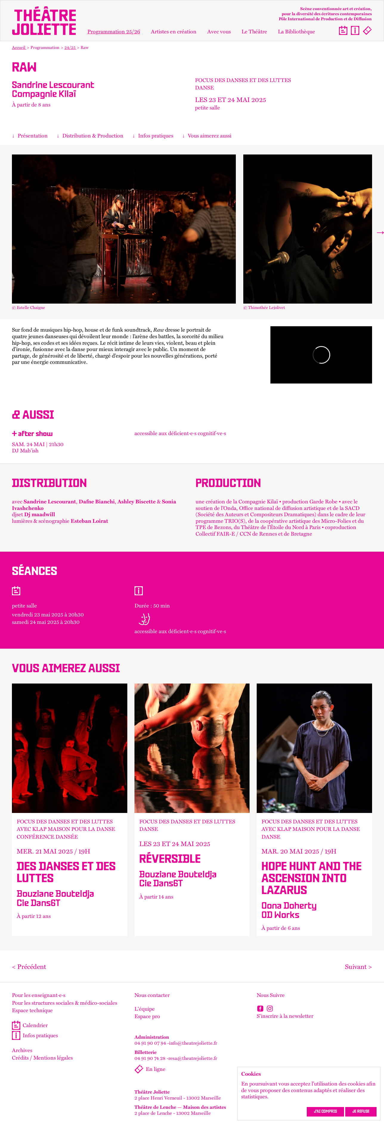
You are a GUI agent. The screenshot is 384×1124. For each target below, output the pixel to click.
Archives (22, 1050)
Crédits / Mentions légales (42, 1058)
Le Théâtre (254, 31)
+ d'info (69, 810)
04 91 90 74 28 (149, 1058)
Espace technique (32, 1010)
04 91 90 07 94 (150, 1043)
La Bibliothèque (296, 31)
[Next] (379, 232)
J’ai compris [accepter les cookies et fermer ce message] (325, 1112)
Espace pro (147, 1016)
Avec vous (219, 31)
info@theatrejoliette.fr (193, 1043)
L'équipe (144, 1009)
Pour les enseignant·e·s (38, 995)
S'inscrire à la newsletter (285, 1016)
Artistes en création (173, 31)
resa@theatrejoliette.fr (192, 1058)
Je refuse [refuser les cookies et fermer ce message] (360, 1112)
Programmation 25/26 (113, 31)
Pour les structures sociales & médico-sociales (64, 1003)
